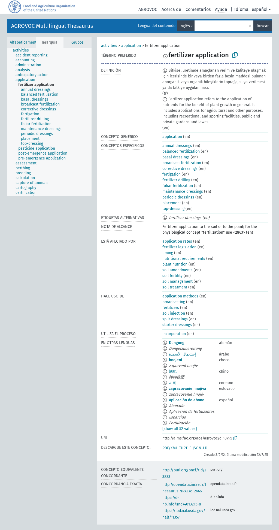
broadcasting (173, 302)
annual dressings (177, 145)
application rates (177, 241)
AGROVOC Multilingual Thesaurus (52, 26)
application (131, 45)
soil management (177, 281)
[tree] (49, 122)
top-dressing (173, 208)
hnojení (175, 360)
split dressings (175, 319)
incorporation (174, 334)
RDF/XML (170, 448)
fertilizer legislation (179, 247)
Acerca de (171, 9)
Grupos (77, 42)
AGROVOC (147, 9)
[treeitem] (23, 50)
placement (171, 203)
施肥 (173, 371)
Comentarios (198, 9)
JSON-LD (200, 448)
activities (109, 45)
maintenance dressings (182, 191)
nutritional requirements (183, 258)
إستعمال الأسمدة (182, 354)
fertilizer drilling (176, 180)
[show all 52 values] (179, 428)
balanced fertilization (181, 151)
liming (167, 253)
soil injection (173, 313)
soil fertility (172, 275)
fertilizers (170, 307)
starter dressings (177, 325)
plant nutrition (174, 264)
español (260, 9)
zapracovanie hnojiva (187, 388)
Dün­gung (176, 343)
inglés (185, 26)
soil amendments (177, 270)
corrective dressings (180, 168)
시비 (173, 383)
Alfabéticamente (24, 42)
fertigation (171, 174)
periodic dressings (178, 197)
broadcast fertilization (181, 163)
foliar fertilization (177, 185)
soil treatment (174, 287)
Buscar (263, 26)
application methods (180, 296)
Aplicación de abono (186, 400)
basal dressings (176, 157)
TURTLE (185, 448)
